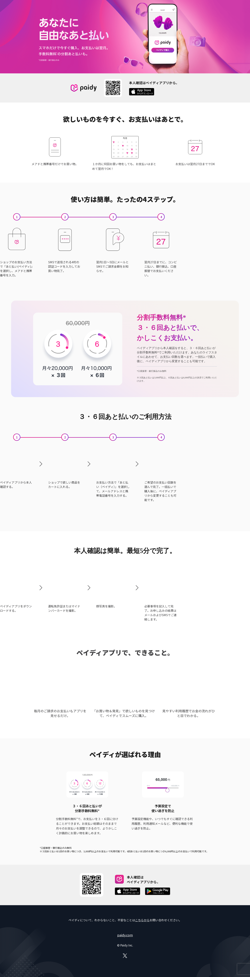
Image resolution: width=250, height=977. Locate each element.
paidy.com (125, 935)
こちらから (142, 920)
